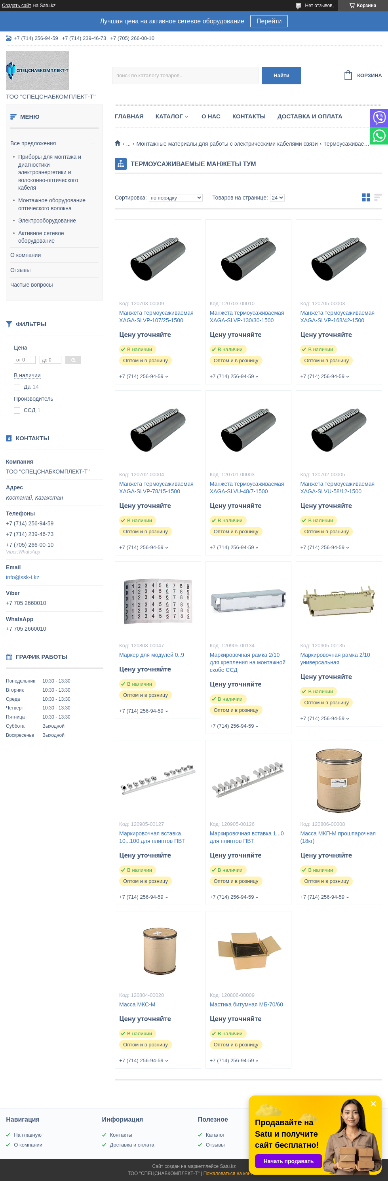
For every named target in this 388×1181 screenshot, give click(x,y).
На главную (28, 1135)
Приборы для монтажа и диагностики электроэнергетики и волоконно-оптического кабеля (49, 172)
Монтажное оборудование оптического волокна (52, 204)
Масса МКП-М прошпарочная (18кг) (338, 837)
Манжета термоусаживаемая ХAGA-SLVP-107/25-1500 (156, 316)
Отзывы (20, 270)
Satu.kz (228, 1166)
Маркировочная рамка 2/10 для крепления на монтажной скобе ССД (247, 662)
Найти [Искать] (281, 75)
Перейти (269, 21)
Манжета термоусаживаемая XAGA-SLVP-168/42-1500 (337, 316)
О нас (211, 116)
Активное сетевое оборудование (41, 237)
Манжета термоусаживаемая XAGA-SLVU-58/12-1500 (337, 487)
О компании (25, 255)
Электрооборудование (47, 220)
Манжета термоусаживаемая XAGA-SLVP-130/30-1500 (247, 316)
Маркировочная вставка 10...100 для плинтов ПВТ (152, 837)
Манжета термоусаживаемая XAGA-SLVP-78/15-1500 (156, 487)
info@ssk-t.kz (22, 577)
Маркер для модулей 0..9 (151, 655)
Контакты (249, 116)
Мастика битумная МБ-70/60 (246, 1004)
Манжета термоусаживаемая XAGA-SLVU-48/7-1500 (247, 487)
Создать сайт (16, 5)
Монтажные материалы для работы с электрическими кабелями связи (227, 144)
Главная (129, 116)
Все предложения (33, 143)
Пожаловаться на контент (232, 1173)
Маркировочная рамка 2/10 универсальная (335, 659)
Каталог (169, 116)
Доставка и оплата (310, 116)
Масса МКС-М (137, 1004)
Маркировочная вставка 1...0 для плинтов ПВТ (247, 837)
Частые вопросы (31, 284)
